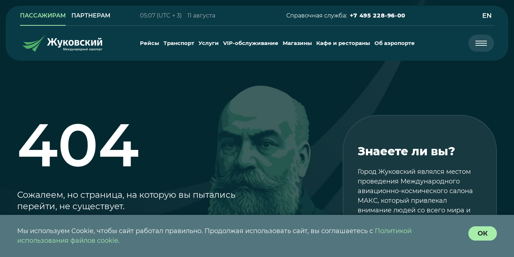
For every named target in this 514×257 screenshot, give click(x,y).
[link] (43, 16)
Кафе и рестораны (343, 43)
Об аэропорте (394, 43)
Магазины (297, 43)
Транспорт (178, 43)
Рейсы (149, 43)
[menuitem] (149, 43)
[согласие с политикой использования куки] (482, 233)
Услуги (208, 43)
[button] (377, 15)
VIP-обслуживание (250, 43)
